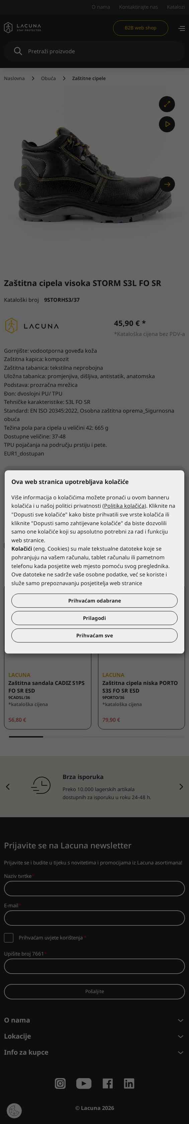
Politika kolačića (124, 506)
